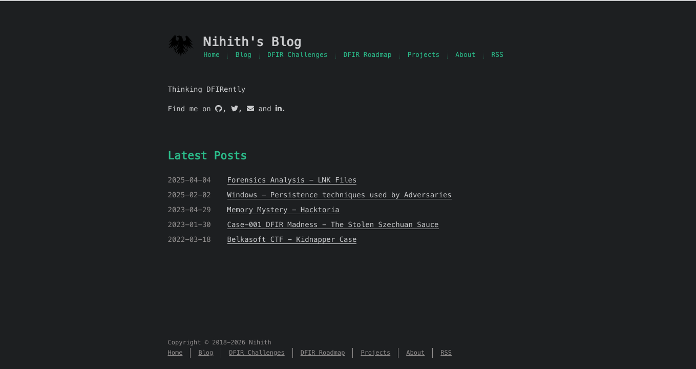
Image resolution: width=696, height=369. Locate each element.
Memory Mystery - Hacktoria (283, 209)
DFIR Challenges (297, 54)
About (465, 54)
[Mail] (250, 108)
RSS (498, 54)
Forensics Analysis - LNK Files (292, 179)
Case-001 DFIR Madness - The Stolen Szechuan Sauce (333, 224)
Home (212, 54)
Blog (243, 54)
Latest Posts (207, 155)
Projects (424, 54)
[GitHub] (218, 108)
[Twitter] (234, 108)
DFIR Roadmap (368, 54)
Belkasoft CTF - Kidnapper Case (292, 239)
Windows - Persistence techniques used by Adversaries (339, 194)
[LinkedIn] (279, 108)
